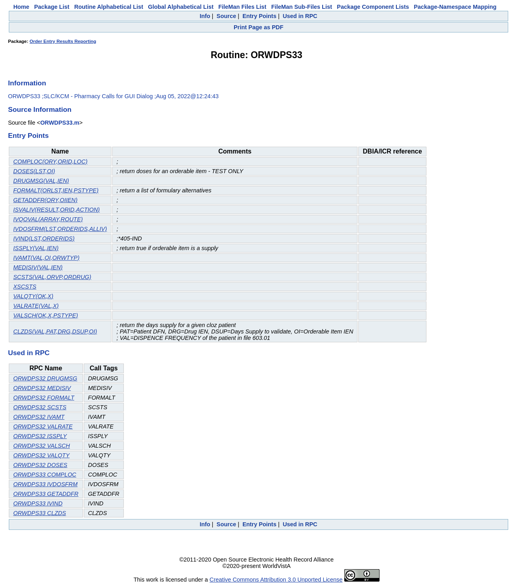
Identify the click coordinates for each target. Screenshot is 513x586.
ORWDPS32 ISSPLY (40, 436)
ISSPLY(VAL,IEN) (36, 248)
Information (27, 83)
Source (226, 16)
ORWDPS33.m (59, 122)
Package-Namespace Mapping (455, 7)
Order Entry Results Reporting (63, 41)
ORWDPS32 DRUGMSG (45, 378)
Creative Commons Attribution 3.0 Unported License (276, 579)
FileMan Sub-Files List (301, 7)
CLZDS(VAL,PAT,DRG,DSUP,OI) (55, 331)
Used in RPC (300, 16)
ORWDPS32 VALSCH (41, 446)
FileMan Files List (242, 7)
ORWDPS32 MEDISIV (42, 388)
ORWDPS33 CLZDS (39, 513)
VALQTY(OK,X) (33, 296)
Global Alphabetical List (180, 7)
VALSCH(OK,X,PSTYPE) (45, 315)
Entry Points (259, 16)
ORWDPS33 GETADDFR (46, 494)
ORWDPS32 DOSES (40, 465)
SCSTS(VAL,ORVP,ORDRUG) (52, 277)
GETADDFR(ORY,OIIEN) (45, 200)
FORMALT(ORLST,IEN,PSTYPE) (56, 190)
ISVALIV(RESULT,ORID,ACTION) (56, 209)
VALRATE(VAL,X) (36, 306)
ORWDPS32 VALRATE (43, 426)
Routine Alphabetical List (108, 7)
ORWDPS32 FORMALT (43, 397)
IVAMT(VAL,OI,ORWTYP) (46, 258)
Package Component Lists (373, 7)
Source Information (39, 109)
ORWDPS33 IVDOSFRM (45, 484)
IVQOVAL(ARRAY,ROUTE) (48, 219)
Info (205, 16)
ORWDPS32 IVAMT (39, 417)
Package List (51, 7)
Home (21, 7)
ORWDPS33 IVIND (38, 503)
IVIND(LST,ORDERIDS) (44, 238)
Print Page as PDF (258, 27)
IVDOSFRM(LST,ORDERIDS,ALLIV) (60, 229)
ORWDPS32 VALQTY (41, 455)
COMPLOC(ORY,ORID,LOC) (50, 161)
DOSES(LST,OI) (34, 171)
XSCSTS (24, 286)
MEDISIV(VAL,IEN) (38, 267)
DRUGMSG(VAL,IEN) (41, 181)
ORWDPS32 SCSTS (39, 407)
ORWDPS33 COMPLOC (44, 474)
